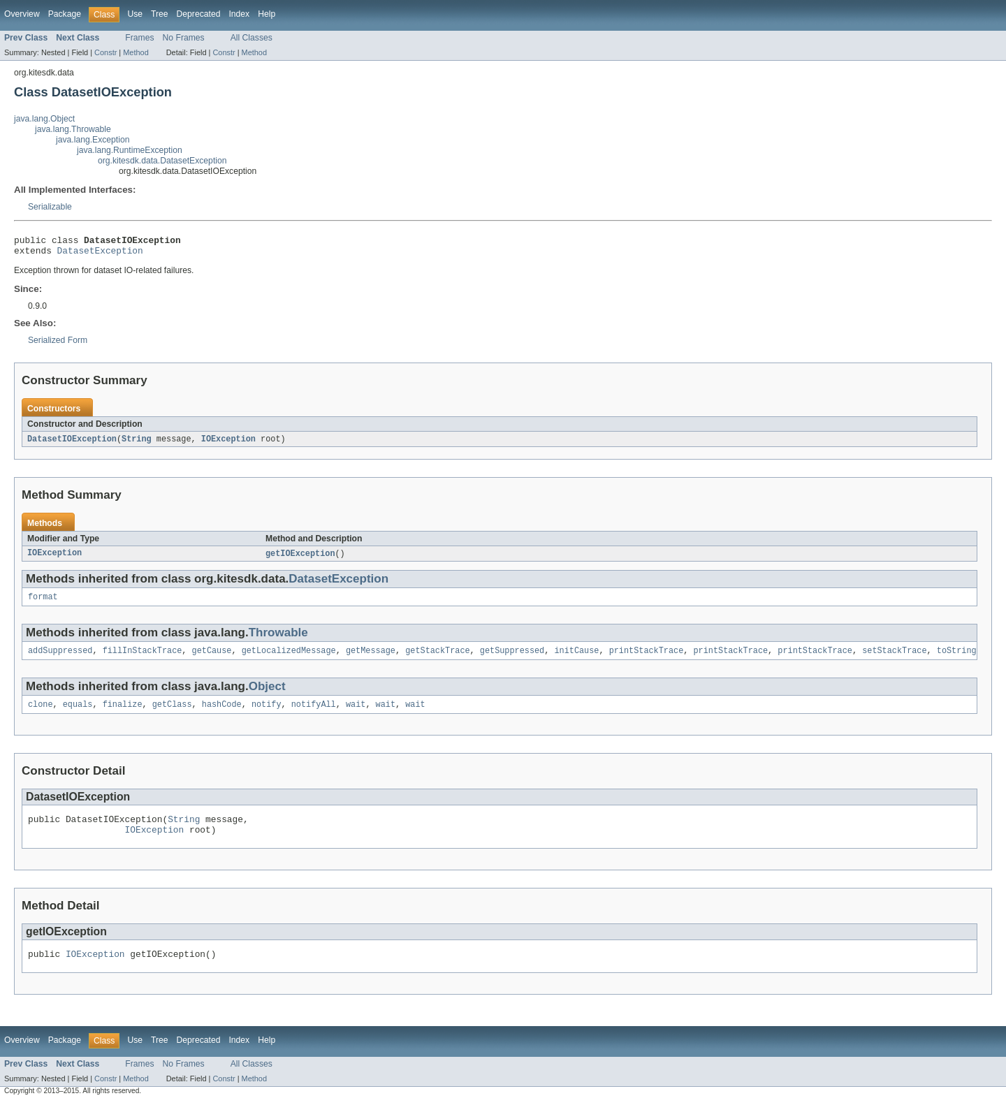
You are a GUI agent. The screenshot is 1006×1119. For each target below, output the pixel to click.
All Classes (251, 38)
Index (238, 14)
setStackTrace (894, 658)
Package (64, 14)
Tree (159, 14)
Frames (139, 38)
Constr (105, 52)
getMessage (370, 658)
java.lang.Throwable (73, 129)
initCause (576, 658)
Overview (22, 14)
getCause (212, 658)
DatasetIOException (72, 443)
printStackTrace (646, 658)
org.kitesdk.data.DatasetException (162, 161)
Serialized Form (57, 344)
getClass (172, 713)
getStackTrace (437, 658)
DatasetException (100, 254)
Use (135, 14)
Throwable (278, 639)
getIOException (300, 558)
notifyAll (313, 713)
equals (78, 713)
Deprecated (199, 14)
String (137, 443)
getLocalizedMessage (289, 658)
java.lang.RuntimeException (129, 150)
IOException (228, 443)
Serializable (50, 207)
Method (135, 52)
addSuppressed (60, 658)
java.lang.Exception (92, 140)
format (43, 603)
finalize (123, 713)
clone (40, 713)
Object (267, 694)
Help (266, 14)
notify (267, 713)
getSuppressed (512, 658)
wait (355, 713)
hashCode (222, 713)
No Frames (184, 38)
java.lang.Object (44, 119)
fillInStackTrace (142, 658)
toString (957, 658)
